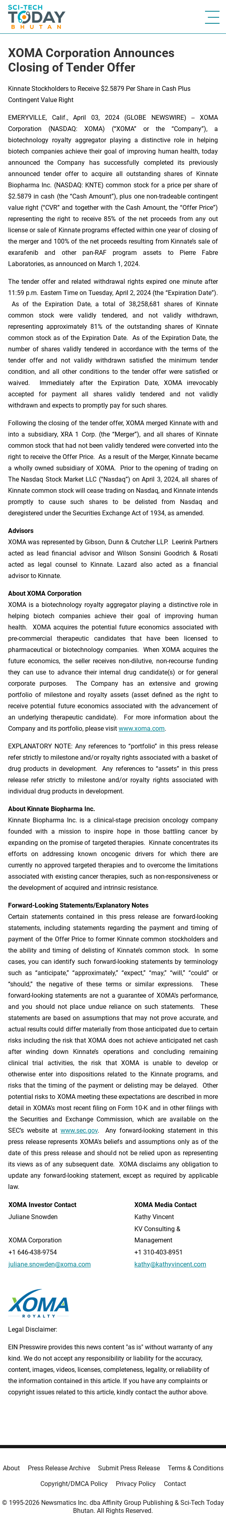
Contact (175, 1484)
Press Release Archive (59, 1468)
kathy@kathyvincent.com (170, 1264)
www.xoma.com (142, 728)
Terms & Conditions (196, 1468)
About (11, 1468)
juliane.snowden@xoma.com (49, 1264)
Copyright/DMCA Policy (74, 1484)
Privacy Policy (136, 1484)
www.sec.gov (79, 1130)
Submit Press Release (129, 1468)
